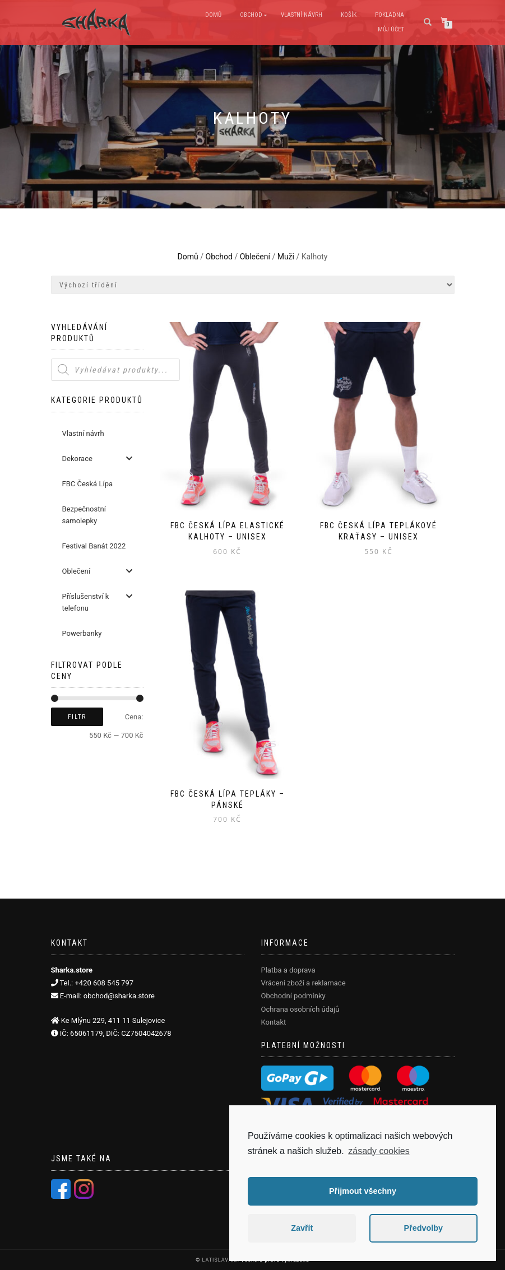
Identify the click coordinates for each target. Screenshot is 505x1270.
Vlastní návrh (301, 14)
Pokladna (389, 14)
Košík (348, 14)
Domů (213, 14)
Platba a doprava (288, 970)
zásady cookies (378, 1151)
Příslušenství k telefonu (97, 601)
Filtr (77, 716)
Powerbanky (82, 633)
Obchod (251, 14)
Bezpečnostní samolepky (84, 515)
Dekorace (97, 458)
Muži (285, 256)
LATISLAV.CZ (219, 1260)
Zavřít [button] (302, 1228)
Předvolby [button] (423, 1228)
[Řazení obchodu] (253, 285)
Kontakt (273, 1022)
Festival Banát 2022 (94, 546)
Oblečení (255, 256)
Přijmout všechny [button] (362, 1191)
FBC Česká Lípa (87, 484)
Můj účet (391, 29)
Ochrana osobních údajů (300, 1009)
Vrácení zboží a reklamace (303, 983)
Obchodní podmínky (293, 996)
